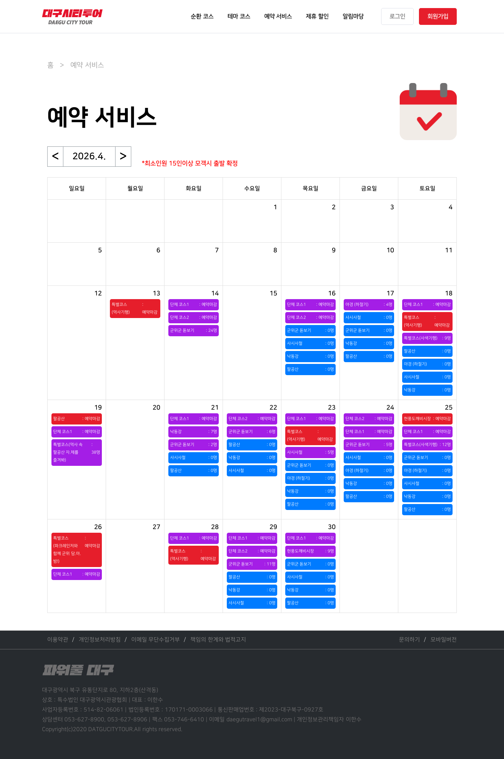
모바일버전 (443, 640)
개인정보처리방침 (100, 640)
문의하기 (409, 640)
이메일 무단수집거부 (155, 640)
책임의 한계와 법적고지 (218, 640)
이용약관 (57, 640)
